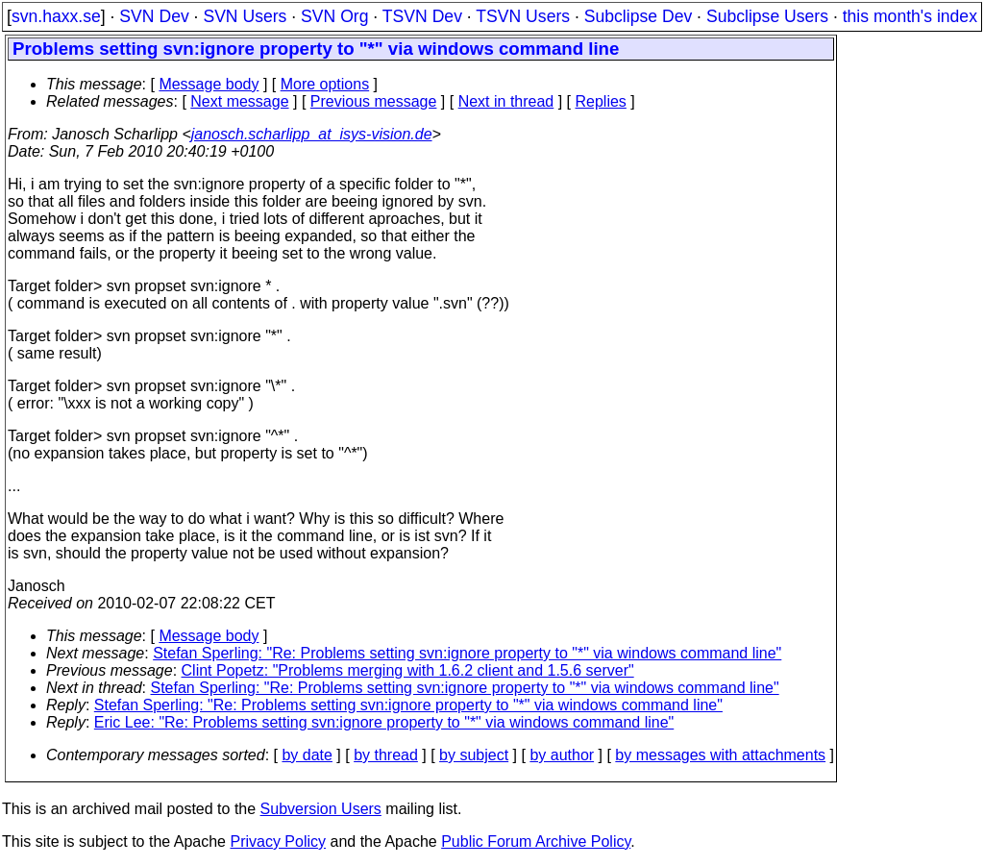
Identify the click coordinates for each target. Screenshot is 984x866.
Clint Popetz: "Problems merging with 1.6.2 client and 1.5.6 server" (408, 670)
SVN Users (244, 16)
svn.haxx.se (56, 16)
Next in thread (506, 101)
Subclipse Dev (638, 16)
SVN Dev (153, 16)
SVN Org (334, 16)
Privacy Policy (278, 841)
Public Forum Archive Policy (535, 841)
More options (325, 84)
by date (307, 755)
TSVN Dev (422, 16)
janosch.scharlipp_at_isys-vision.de (311, 134)
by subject (473, 755)
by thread (386, 755)
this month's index (910, 16)
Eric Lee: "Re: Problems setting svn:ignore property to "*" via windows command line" (384, 722)
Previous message (373, 101)
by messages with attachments (720, 755)
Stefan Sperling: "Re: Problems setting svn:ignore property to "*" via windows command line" (467, 653)
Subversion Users (320, 809)
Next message (239, 101)
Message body (208, 84)
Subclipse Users (767, 16)
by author (561, 755)
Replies (601, 101)
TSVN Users (523, 16)
